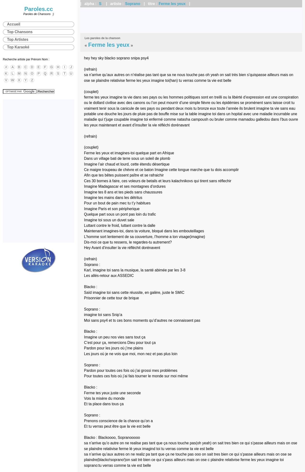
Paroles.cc (38, 9)
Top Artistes (17, 39)
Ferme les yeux (172, 4)
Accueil (13, 24)
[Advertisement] (191, 20)
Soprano (132, 4)
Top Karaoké (18, 47)
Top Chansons (20, 32)
